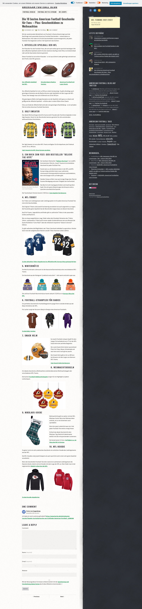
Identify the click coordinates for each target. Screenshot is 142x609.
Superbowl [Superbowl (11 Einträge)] (111, 138)
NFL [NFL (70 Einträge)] (100, 129)
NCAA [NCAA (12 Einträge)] (95, 129)
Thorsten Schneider (97, 161)
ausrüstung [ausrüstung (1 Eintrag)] (108, 118)
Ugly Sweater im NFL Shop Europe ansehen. (36, 150)
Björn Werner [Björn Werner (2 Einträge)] (115, 118)
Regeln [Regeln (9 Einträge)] (110, 135)
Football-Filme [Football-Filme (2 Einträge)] (110, 122)
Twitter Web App (103, 105)
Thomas (93, 167)
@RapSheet (96, 100)
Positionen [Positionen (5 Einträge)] (93, 135)
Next (62, 597)
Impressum (92, 185)
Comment (25, 528)
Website (24, 571)
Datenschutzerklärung (95, 186)
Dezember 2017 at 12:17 (32, 513)
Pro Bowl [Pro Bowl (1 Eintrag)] (99, 135)
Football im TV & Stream (44, 12)
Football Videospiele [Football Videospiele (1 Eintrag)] (108, 124)
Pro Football (42, 30)
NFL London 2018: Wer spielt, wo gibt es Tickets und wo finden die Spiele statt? (104, 163)
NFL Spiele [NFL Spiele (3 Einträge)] (92, 133)
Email (27, 562)
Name (27, 552)
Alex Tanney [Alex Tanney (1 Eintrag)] (91, 118)
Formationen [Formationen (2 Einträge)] (92, 126)
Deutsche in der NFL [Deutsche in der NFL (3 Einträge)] (95, 122)
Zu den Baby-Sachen (28, 331)
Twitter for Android (101, 90)
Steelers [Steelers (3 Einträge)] (104, 138)
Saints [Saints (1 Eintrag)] (114, 135)
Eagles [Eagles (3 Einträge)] (104, 122)
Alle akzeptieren (116, 3)
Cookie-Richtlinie (61, 3)
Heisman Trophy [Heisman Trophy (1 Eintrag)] (107, 126)
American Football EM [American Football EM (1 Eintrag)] (100, 118)
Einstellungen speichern (130, 3)
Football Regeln (28, 12)
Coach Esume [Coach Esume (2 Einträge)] (109, 120)
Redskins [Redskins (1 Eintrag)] (104, 135)
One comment (53, 30)
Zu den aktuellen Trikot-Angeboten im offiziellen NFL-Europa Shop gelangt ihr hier (49, 262)
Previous (36, 597)
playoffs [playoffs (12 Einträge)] (109, 132)
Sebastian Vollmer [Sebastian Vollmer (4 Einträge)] (95, 138)
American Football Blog (103, 188)
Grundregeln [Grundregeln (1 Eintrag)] (100, 126)
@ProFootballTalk (98, 92)
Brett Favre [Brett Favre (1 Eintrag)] (92, 120)
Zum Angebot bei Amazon (57, 193)
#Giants (104, 100)
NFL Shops (57, 12)
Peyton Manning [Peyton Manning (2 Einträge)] (100, 133)
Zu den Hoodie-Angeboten (30, 497)
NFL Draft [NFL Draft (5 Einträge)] (106, 129)
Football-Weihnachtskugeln (38, 377)
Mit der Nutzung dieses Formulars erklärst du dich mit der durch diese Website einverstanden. (45, 583)
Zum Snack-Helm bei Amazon (60, 363)
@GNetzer (96, 84)
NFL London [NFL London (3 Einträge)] (113, 129)
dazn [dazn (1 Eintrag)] (115, 120)
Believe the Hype (62, 161)
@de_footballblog (95, 109)
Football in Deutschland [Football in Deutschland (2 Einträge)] (96, 124)
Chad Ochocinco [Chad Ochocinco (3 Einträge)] (100, 120)
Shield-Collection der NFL (39, 466)
